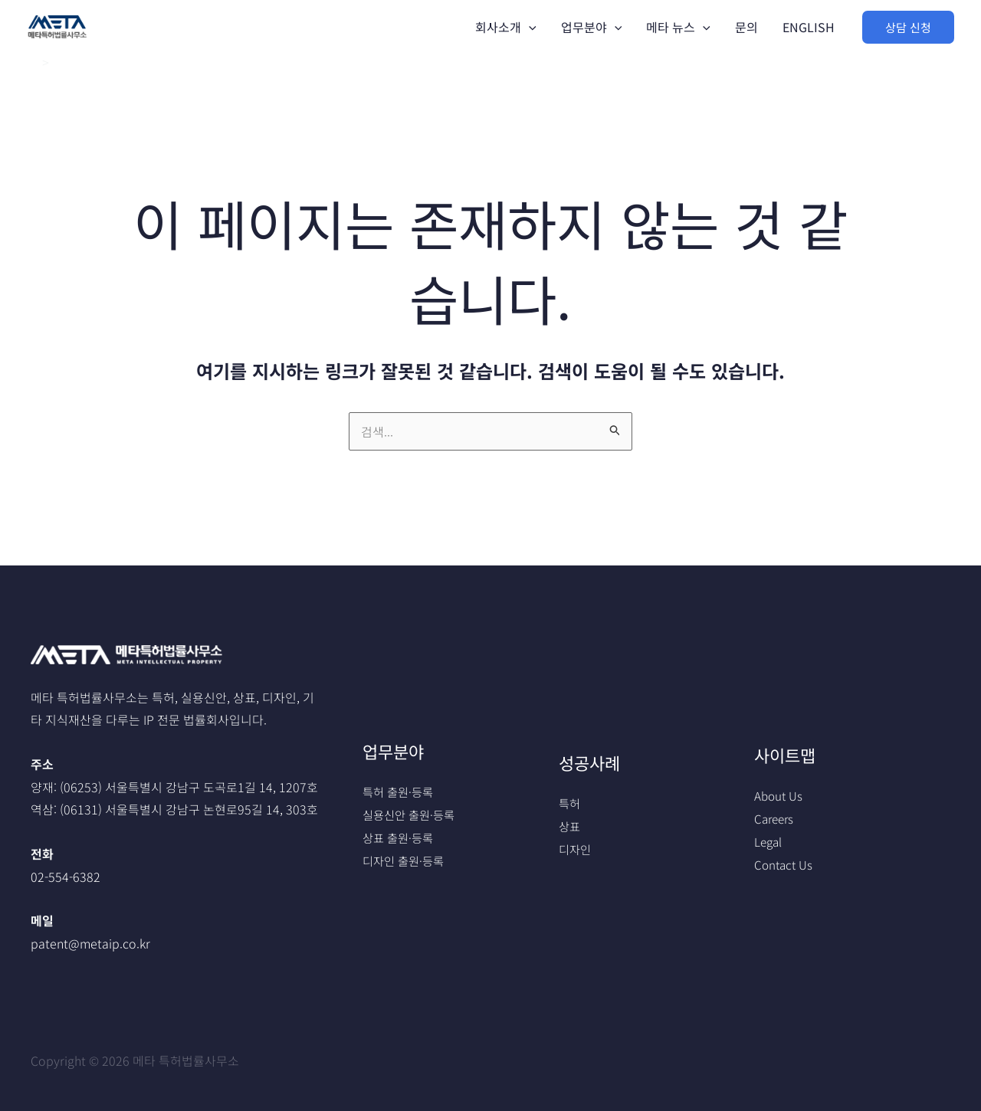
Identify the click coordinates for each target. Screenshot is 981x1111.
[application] (528, 27)
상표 (570, 826)
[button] (908, 27)
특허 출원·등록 (400, 791)
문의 (746, 27)
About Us (779, 795)
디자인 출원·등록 (406, 860)
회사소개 (505, 27)
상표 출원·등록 (400, 837)
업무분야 (591, 27)
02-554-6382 (65, 876)
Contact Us (784, 864)
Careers (775, 818)
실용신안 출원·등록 (412, 814)
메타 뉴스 (678, 27)
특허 (570, 803)
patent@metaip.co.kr (90, 943)
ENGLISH (809, 27)
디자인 (576, 849)
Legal (769, 841)
